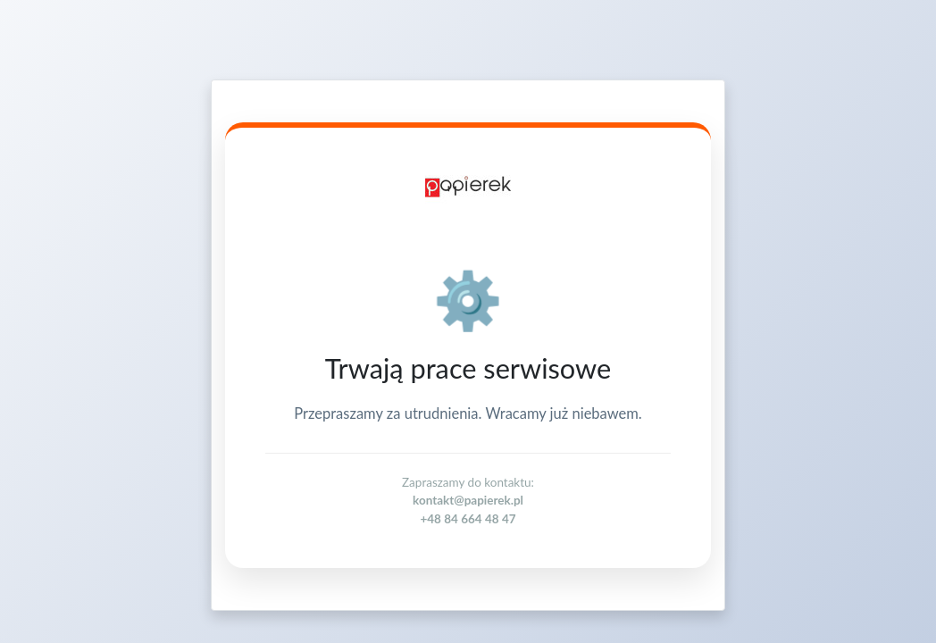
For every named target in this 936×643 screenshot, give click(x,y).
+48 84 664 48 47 (467, 519)
